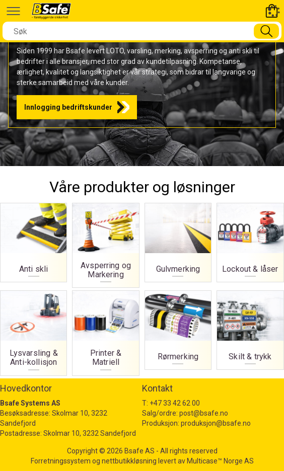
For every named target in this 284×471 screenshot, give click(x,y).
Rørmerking (178, 356)
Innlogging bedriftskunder (68, 107)
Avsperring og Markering (106, 270)
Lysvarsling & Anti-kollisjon (34, 358)
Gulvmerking (178, 269)
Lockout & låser (250, 269)
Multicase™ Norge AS (220, 461)
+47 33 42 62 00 (175, 403)
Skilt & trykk (250, 356)
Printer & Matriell (105, 358)
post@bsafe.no (203, 413)
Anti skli (33, 269)
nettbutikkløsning (129, 461)
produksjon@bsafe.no (216, 423)
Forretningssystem (61, 461)
